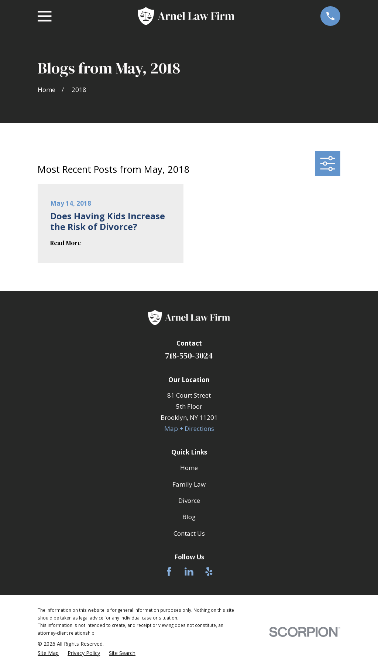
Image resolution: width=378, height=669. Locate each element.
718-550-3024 (189, 355)
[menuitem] (48, 653)
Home (189, 467)
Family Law (189, 484)
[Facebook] (169, 571)
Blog (189, 516)
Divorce (189, 500)
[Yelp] (209, 571)
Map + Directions (189, 428)
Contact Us (189, 533)
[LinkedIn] (189, 571)
